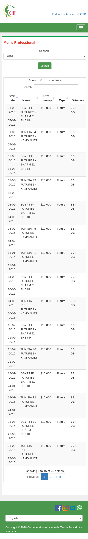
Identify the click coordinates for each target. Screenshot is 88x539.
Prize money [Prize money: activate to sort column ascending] (47, 98)
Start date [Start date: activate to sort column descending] (12, 98)
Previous (32, 476)
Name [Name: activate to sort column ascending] (26, 100)
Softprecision (75, 537)
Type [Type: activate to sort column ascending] (62, 100)
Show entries (45, 80)
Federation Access (63, 14)
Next (59, 476)
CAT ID (81, 14)
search (45, 65)
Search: (45, 87)
